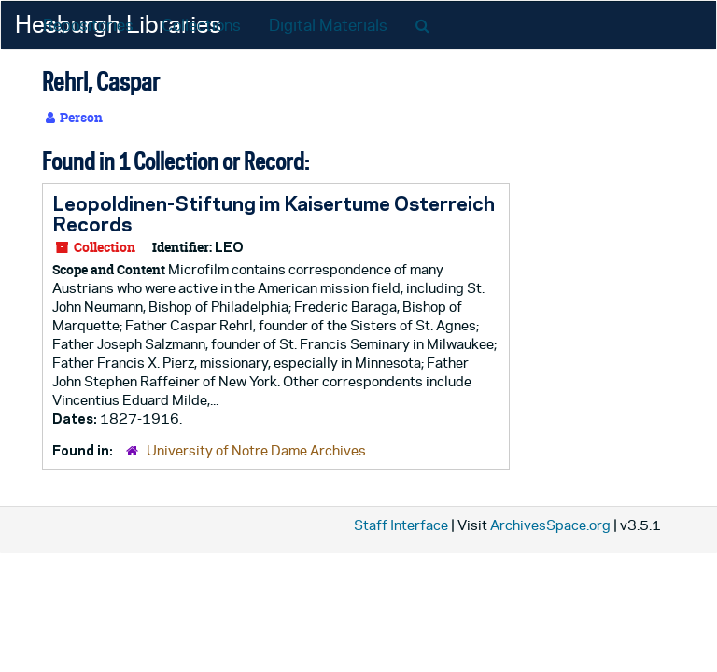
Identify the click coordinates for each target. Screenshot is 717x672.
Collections (201, 25)
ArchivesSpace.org (550, 525)
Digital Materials (328, 25)
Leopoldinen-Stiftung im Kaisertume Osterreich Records (273, 213)
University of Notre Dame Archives (256, 450)
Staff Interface (401, 525)
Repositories (88, 25)
